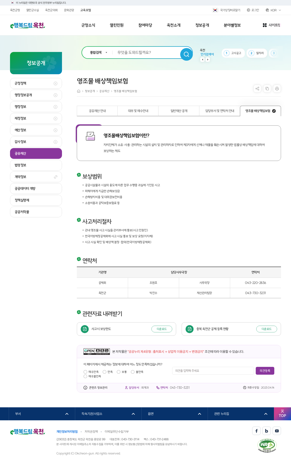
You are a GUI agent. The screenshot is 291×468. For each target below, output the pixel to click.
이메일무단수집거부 (117, 431)
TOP (282, 415)
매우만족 (94, 372)
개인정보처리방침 (67, 431)
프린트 (277, 89)
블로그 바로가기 (266, 431)
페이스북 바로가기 (256, 431)
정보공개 (90, 91)
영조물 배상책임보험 (125, 91)
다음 (207, 59)
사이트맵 (272, 25)
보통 (124, 372)
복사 (267, 89)
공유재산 (104, 91)
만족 (110, 372)
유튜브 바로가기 (277, 431)
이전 (202, 59)
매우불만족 (95, 376)
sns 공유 (257, 89)
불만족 (139, 372)
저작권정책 (91, 431)
